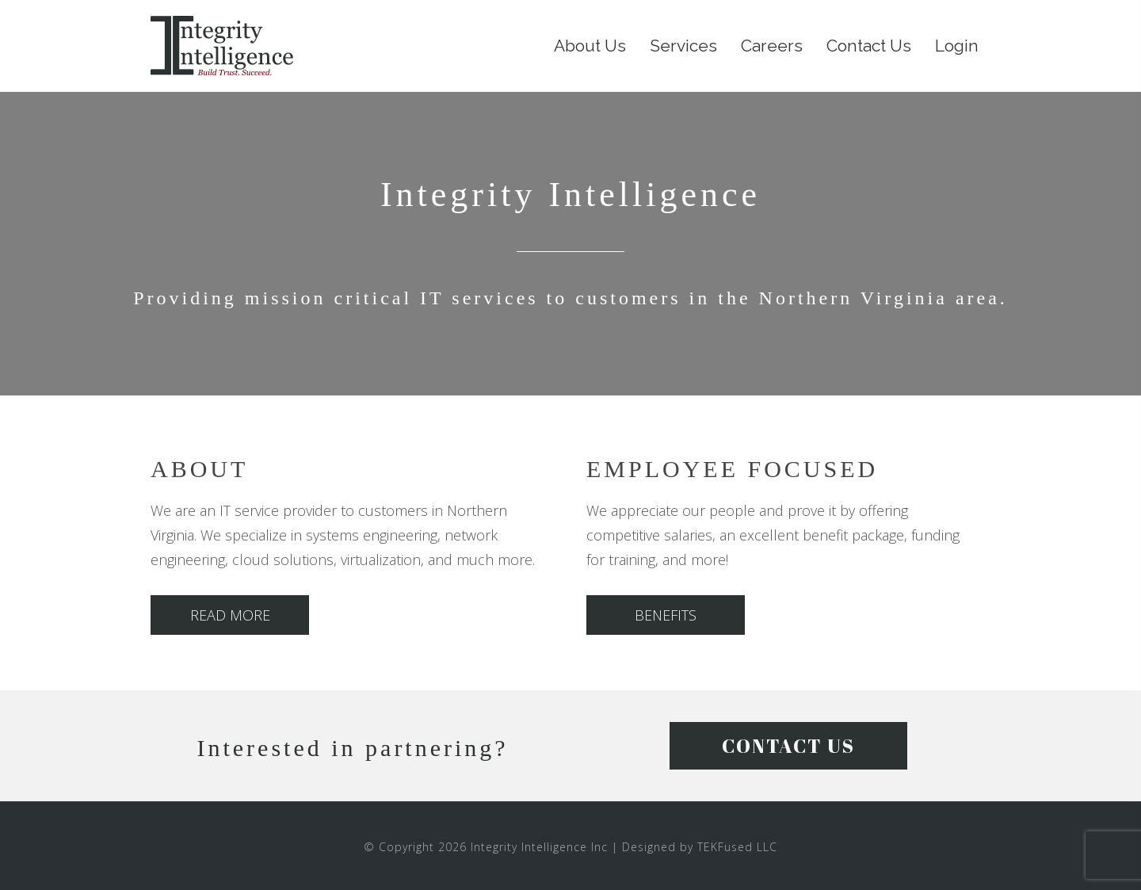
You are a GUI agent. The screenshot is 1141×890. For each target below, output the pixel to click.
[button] (230, 615)
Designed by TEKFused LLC (699, 846)
